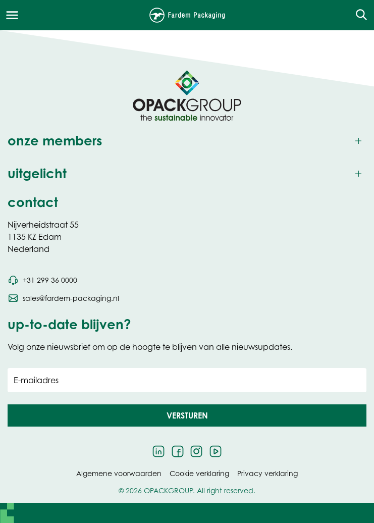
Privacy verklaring (267, 473)
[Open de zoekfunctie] (358, 15)
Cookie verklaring (199, 473)
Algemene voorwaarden (119, 473)
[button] (187, 415)
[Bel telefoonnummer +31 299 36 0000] (42, 280)
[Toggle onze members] (187, 141)
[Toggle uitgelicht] (187, 174)
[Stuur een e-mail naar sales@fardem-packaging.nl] (63, 298)
